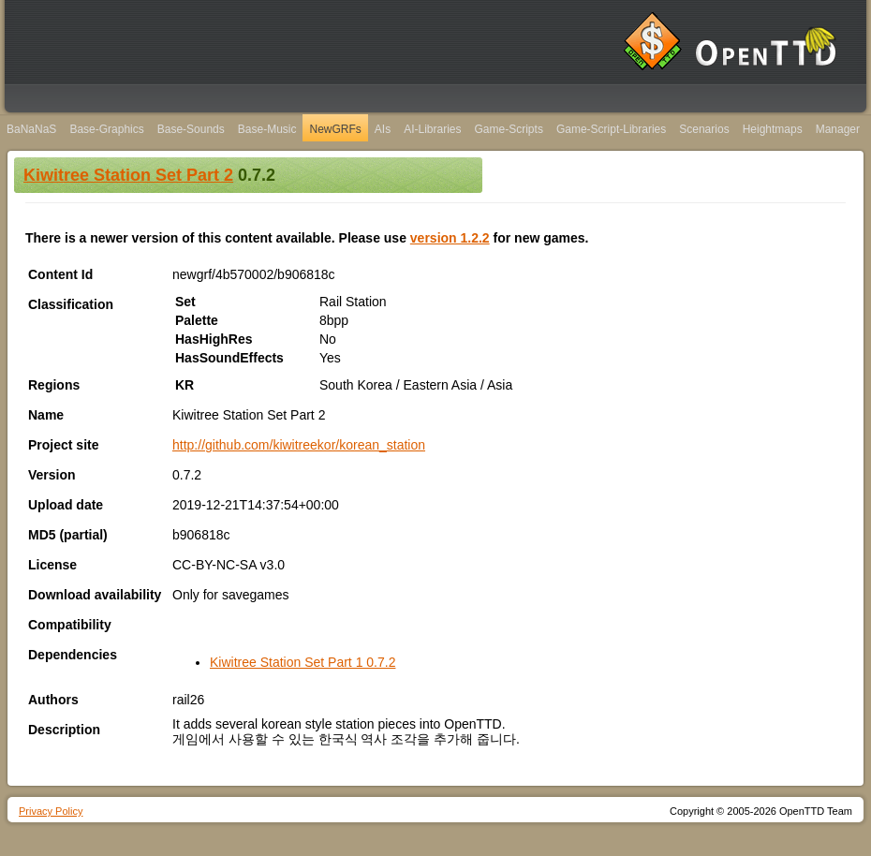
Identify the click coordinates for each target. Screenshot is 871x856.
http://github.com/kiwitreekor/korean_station (298, 444)
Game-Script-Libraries (611, 129)
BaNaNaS (31, 129)
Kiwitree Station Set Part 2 (128, 175)
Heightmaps (773, 129)
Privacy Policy (50, 811)
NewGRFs (335, 129)
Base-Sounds (191, 129)
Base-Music (267, 129)
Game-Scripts (509, 129)
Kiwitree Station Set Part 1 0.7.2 (302, 662)
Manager (838, 129)
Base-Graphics (106, 129)
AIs (383, 129)
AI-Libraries (432, 129)
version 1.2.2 (450, 237)
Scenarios (704, 129)
